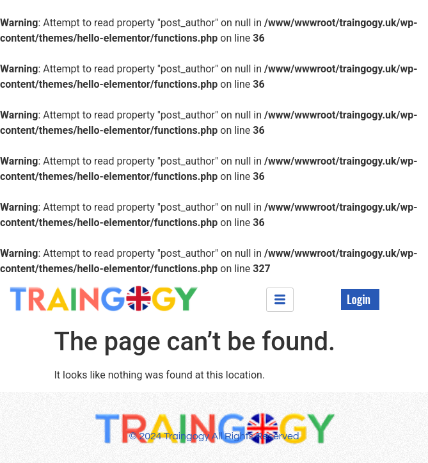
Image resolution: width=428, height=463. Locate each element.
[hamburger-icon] (280, 300)
